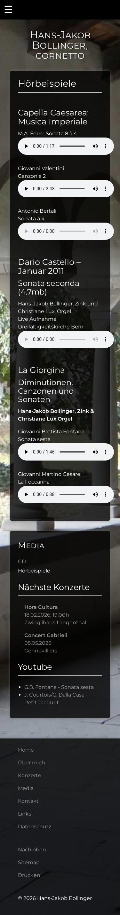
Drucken (29, 875)
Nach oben (32, 850)
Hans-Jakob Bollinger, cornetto (60, 44)
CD (22, 561)
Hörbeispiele (34, 571)
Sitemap (29, 862)
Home (26, 750)
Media (31, 545)
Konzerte (29, 775)
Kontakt (28, 801)
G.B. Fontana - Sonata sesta (59, 687)
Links (24, 814)
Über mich (31, 763)
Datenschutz (34, 827)
